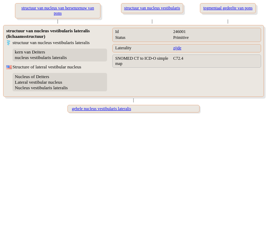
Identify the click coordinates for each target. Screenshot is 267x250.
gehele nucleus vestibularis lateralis (101, 108)
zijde (177, 47)
